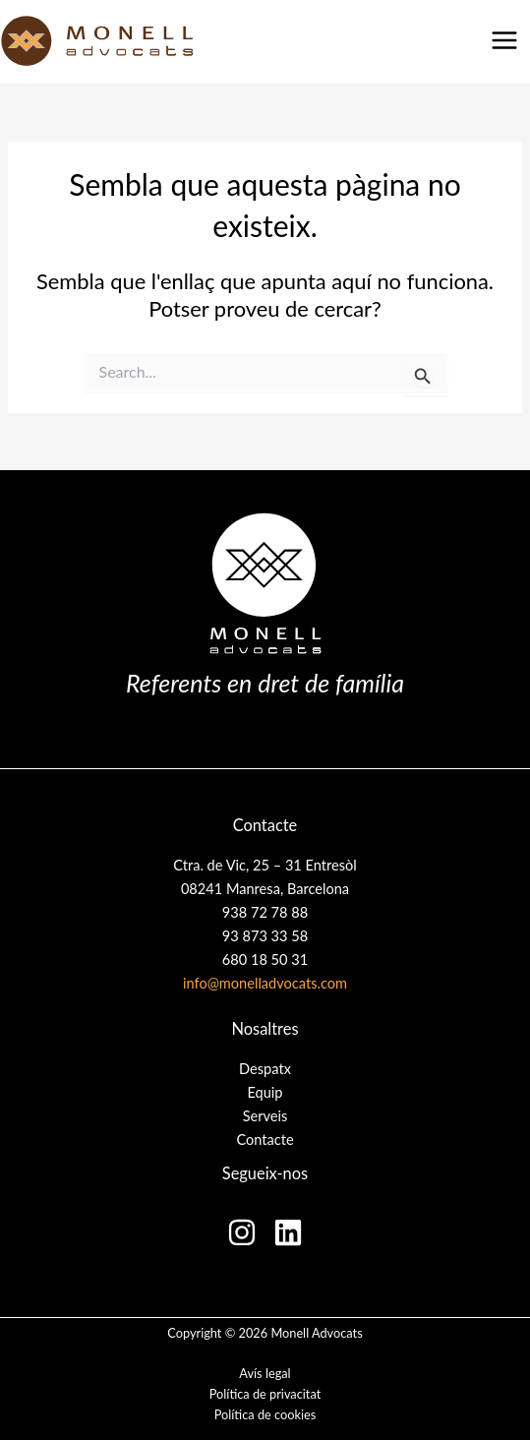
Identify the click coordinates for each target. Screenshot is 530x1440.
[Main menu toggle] (504, 40)
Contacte (264, 1139)
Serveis (265, 1116)
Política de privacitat (265, 1394)
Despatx (265, 1068)
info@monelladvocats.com (265, 983)
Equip (264, 1092)
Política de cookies (265, 1414)
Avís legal (264, 1373)
